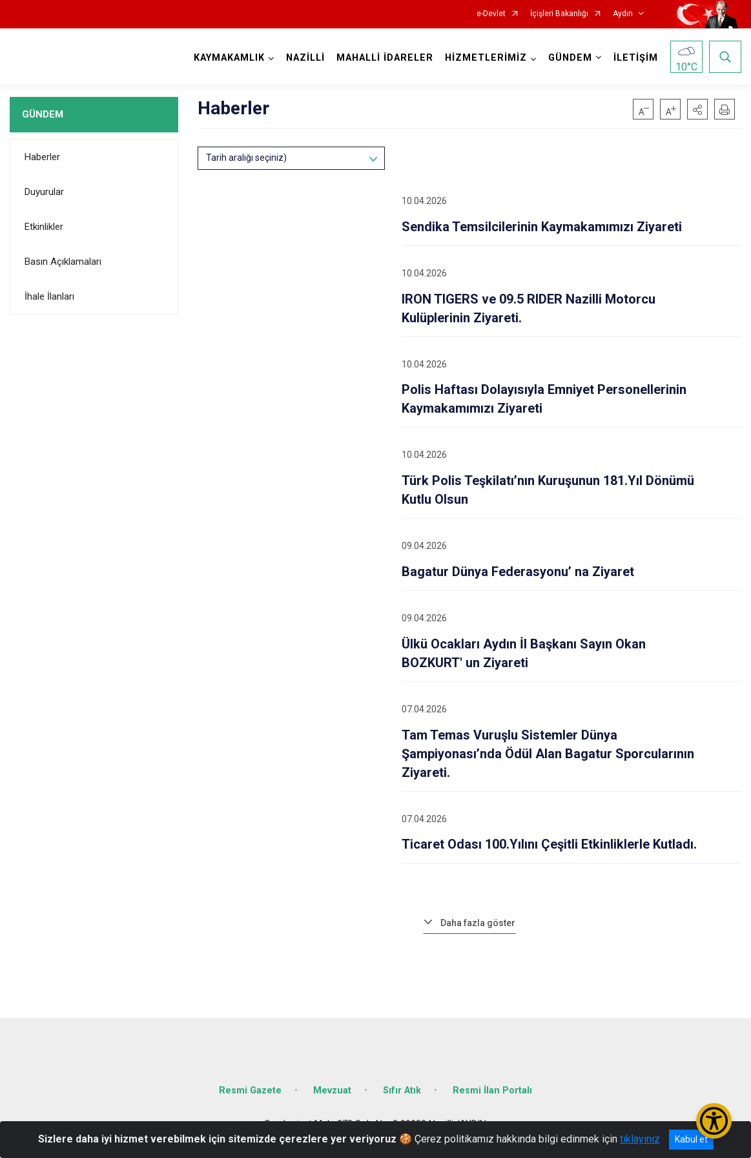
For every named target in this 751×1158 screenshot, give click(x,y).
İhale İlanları (49, 296)
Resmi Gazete (250, 1090)
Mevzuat (332, 1090)
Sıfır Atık (402, 1090)
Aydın (623, 14)
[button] (697, 109)
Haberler (42, 157)
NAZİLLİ (305, 57)
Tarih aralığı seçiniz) (246, 157)
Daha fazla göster (477, 923)
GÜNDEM (42, 114)
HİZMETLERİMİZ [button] (486, 57)
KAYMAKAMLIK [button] (229, 57)
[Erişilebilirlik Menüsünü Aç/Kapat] (714, 1121)
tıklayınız (640, 1139)
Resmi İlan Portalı (492, 1090)
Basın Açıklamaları (63, 261)
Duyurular (44, 192)
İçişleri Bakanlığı (559, 14)
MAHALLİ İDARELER (384, 57)
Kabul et (691, 1139)
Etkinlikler (44, 227)
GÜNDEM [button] (570, 57)
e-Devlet (491, 14)
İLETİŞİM (635, 57)
